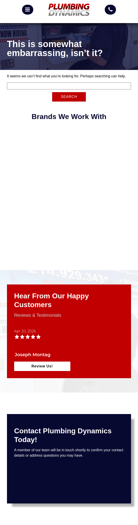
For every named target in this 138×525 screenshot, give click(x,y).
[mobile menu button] (27, 10)
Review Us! (42, 366)
